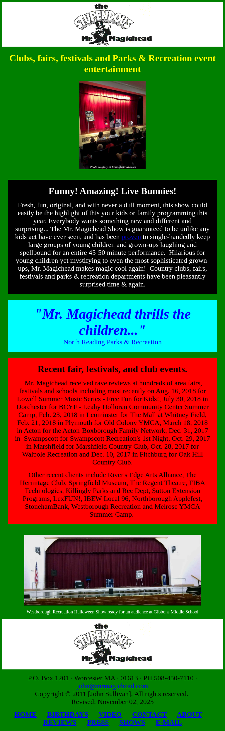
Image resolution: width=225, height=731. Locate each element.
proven (131, 236)
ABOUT (189, 714)
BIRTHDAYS (67, 714)
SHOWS (132, 722)
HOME (25, 714)
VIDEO (110, 714)
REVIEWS (59, 722)
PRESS (98, 722)
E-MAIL (169, 722)
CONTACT (149, 714)
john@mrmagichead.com (112, 686)
